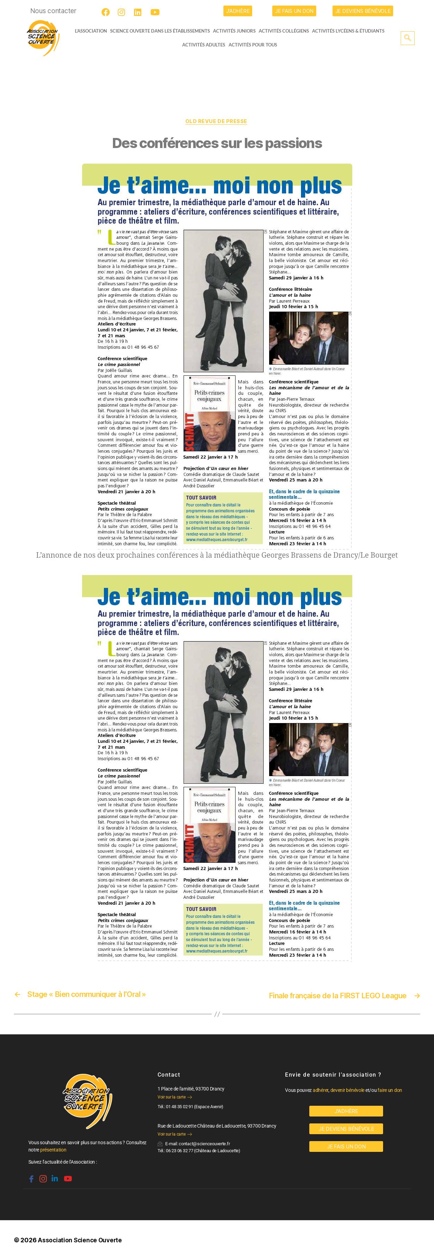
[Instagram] (123, 12)
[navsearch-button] (408, 38)
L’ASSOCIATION (88, 31)
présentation (53, 1150)
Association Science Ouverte (81, 1240)
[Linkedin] (54, 1176)
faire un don (390, 1090)
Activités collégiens (286, 31)
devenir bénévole (347, 1090)
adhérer (320, 1090)
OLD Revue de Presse (217, 122)
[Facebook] (106, 12)
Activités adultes (203, 44)
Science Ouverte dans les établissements (162, 31)
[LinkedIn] (139, 12)
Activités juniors (236, 31)
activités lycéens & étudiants (351, 31)
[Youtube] (155, 12)
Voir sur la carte (175, 1097)
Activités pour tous (253, 44)
